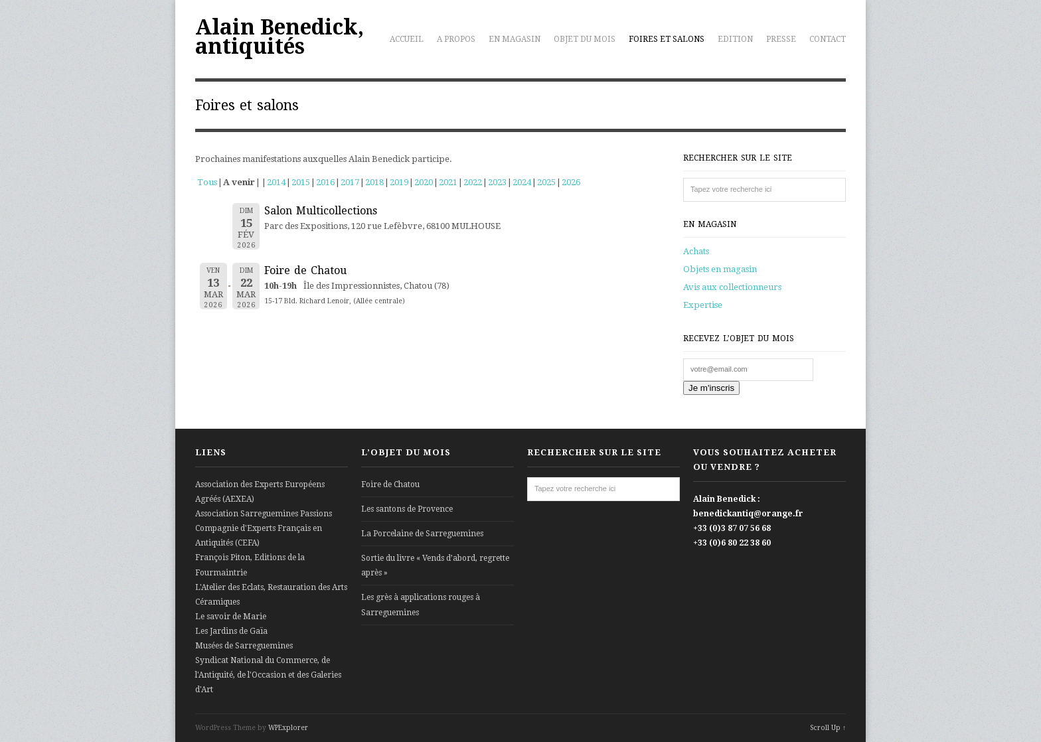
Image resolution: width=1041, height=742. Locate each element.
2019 (399, 182)
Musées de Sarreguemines (244, 645)
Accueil (407, 39)
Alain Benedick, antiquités (279, 37)
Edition (735, 39)
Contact (827, 39)
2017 (350, 182)
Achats (696, 251)
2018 (374, 182)
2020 (423, 182)
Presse (781, 39)
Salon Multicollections (320, 210)
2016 (325, 182)
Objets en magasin (720, 269)
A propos (456, 39)
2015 (300, 182)
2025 (546, 182)
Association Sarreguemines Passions (263, 513)
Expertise (702, 305)
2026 (571, 182)
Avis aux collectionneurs (732, 287)
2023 (497, 182)
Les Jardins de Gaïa (231, 631)
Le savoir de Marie (230, 616)
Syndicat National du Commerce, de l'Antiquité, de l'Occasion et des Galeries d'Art (268, 675)
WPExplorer (288, 727)
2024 (522, 182)
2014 (276, 182)
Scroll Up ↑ (828, 727)
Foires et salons (666, 39)
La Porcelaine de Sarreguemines (422, 533)
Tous (207, 182)
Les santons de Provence (407, 509)
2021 (448, 182)
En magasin (514, 39)
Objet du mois (584, 39)
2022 (472, 182)
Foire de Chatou (305, 270)
